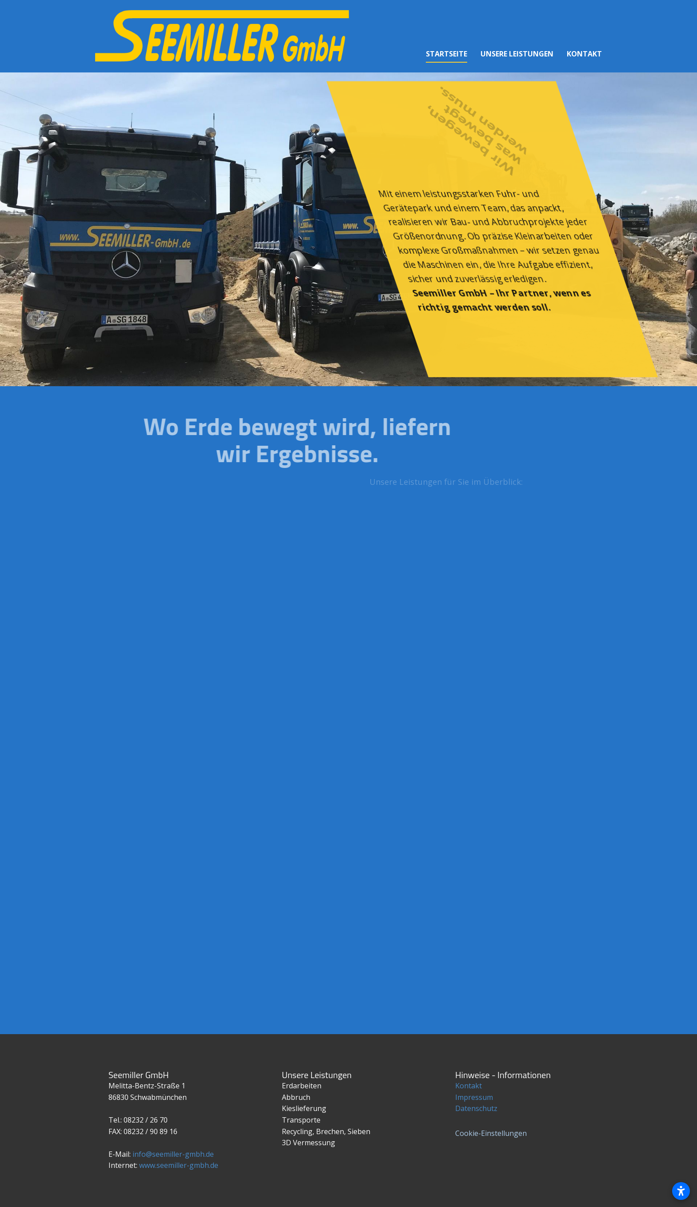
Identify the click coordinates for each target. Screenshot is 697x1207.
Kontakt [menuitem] (584, 54)
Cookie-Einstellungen (491, 1133)
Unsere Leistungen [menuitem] (517, 54)
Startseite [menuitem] (446, 54)
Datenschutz (476, 1108)
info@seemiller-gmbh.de (173, 1154)
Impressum (474, 1097)
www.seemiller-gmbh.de (178, 1165)
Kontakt (468, 1086)
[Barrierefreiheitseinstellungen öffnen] (681, 1191)
